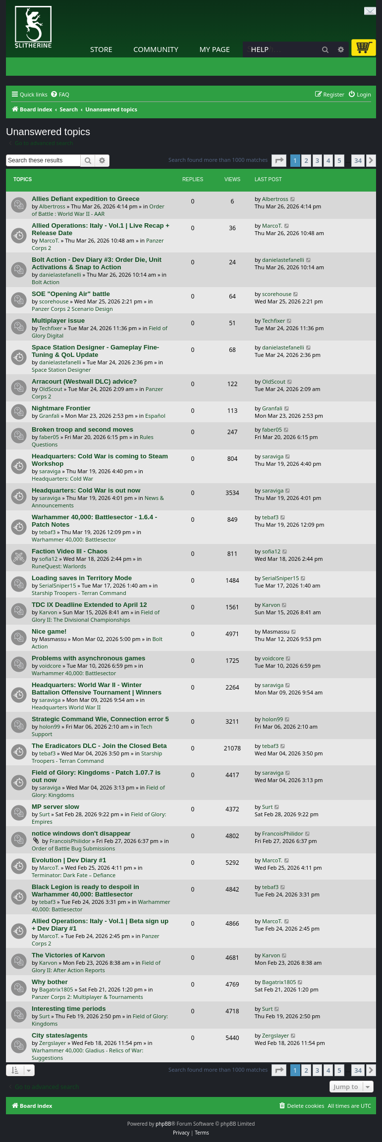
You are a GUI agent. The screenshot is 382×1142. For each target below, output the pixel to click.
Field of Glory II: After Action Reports (96, 966)
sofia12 (48, 558)
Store (101, 49)
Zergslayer (52, 1042)
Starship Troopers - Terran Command (79, 592)
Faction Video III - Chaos (70, 551)
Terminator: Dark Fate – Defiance (73, 875)
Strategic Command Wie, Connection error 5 (100, 719)
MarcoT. (49, 240)
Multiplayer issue (58, 320)
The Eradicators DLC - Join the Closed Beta (99, 745)
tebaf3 (47, 532)
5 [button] (339, 160)
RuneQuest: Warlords (59, 566)
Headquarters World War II (66, 707)
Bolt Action (45, 282)
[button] (279, 160)
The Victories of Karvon (68, 955)
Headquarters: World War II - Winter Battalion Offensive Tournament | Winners (97, 688)
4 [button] (328, 160)
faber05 (49, 437)
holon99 (49, 726)
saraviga (49, 471)
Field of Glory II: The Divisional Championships (96, 615)
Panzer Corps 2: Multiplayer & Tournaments (87, 996)
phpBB (163, 1123)
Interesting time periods (69, 1008)
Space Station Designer (61, 369)
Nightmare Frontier (61, 408)
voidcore (50, 665)
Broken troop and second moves (82, 429)
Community (155, 49)
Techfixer (50, 328)
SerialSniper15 (57, 585)
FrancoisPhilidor (70, 840)
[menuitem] (59, 94)
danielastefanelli (60, 274)
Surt (44, 814)
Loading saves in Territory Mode (82, 578)
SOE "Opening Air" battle (71, 294)
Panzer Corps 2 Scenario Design (72, 308)
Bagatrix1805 (56, 989)
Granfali (49, 415)
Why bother (50, 982)
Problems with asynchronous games (88, 658)
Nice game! (49, 631)
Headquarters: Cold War (62, 478)
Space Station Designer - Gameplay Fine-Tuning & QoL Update (95, 351)
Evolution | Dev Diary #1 (69, 860)
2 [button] (306, 160)
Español (155, 415)
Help (260, 49)
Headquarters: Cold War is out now (86, 490)
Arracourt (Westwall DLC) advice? (84, 381)
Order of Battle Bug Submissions (73, 848)
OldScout (50, 389)
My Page (214, 49)
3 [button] (317, 160)
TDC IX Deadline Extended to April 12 (89, 604)
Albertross (52, 206)
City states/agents (60, 1035)
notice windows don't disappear (81, 833)
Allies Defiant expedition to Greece (86, 198)
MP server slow (55, 806)
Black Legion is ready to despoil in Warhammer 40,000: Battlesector (85, 890)
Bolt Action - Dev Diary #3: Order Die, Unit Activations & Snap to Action (97, 263)
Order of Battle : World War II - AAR (98, 209)
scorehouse (53, 301)
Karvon (48, 612)
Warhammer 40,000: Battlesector (74, 539)
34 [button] (358, 160)
